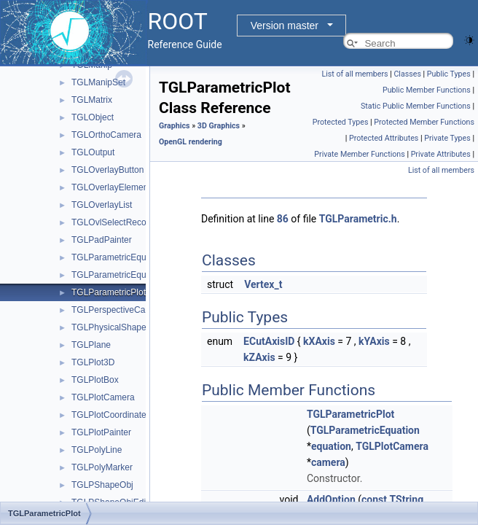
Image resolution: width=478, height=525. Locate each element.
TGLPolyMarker (102, 467)
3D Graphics (218, 126)
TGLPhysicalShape (108, 327)
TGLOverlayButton (107, 170)
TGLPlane (91, 345)
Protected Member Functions (424, 122)
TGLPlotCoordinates (111, 415)
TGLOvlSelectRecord (112, 222)
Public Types (449, 74)
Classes (406, 74)
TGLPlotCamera (103, 397)
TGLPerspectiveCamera (118, 310)
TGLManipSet (98, 82)
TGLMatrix (91, 100)
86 (283, 219)
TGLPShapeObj (102, 485)
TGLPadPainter (101, 240)
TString (407, 499)
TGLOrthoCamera (106, 135)
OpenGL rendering (190, 142)
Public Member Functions (427, 90)
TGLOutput (92, 152)
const (374, 499)
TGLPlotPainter (101, 432)
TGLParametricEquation (118, 257)
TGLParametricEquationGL (124, 275)
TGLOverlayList (101, 205)
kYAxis (374, 341)
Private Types (447, 138)
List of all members (354, 74)
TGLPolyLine (96, 450)
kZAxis (259, 357)
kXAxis (319, 341)
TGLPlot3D (92, 362)
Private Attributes (441, 154)
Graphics (174, 126)
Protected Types (341, 122)
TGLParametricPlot (108, 292)
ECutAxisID (268, 341)
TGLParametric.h (358, 219)
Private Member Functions (359, 154)
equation (331, 446)
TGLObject (92, 117)
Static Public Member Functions (416, 106)
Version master (284, 25)
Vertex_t (263, 284)
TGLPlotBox (95, 380)
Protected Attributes (383, 138)
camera (328, 462)
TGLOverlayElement (111, 187)
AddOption (331, 499)
